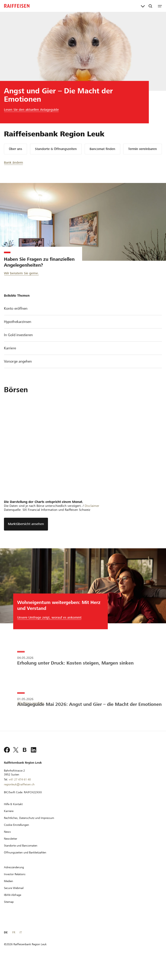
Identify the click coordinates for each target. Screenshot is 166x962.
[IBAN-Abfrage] (12, 894)
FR (13, 932)
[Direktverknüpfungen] (143, 6)
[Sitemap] (9, 901)
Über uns (15, 149)
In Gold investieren (83, 335)
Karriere (83, 348)
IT (21, 932)
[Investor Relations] (14, 874)
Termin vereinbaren (142, 149)
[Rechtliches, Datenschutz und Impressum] (29, 817)
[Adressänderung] (14, 867)
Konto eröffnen (83, 308)
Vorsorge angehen (83, 361)
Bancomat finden (102, 149)
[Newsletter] (10, 838)
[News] (7, 831)
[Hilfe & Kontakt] (13, 804)
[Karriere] (8, 811)
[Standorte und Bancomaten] (20, 845)
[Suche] (150, 6)
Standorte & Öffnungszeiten (56, 149)
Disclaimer (92, 506)
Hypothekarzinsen (83, 322)
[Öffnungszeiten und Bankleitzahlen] (25, 852)
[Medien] (8, 881)
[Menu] (160, 6)
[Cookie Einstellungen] (16, 824)
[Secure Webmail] (13, 888)
